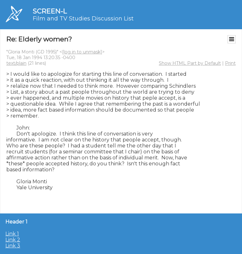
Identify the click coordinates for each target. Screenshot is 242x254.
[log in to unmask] (82, 52)
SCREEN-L (50, 11)
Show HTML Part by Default (190, 63)
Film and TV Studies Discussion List (83, 18)
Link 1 (12, 234)
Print (230, 63)
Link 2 (12, 240)
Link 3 (12, 246)
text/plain (16, 63)
